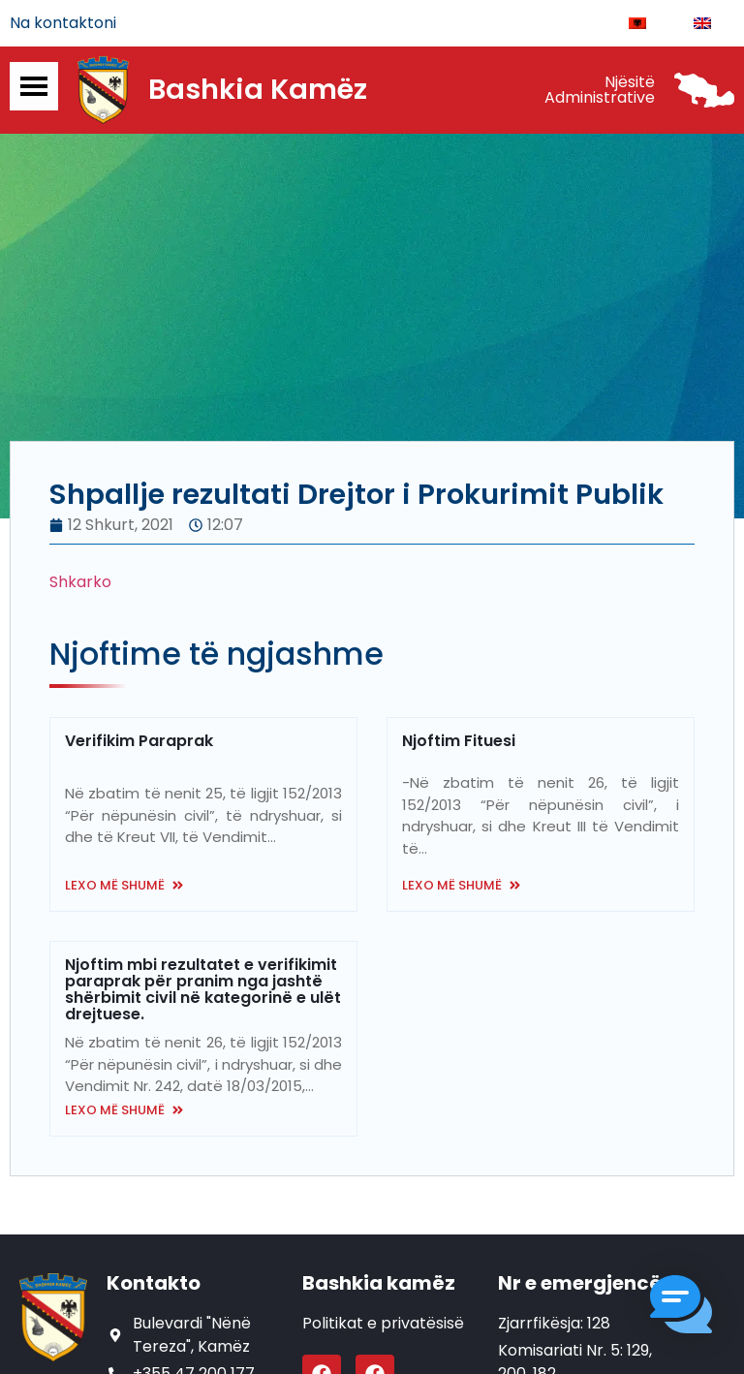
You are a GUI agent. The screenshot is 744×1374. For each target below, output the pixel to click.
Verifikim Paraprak (139, 741)
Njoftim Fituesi (458, 741)
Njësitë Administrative (599, 90)
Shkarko (80, 582)
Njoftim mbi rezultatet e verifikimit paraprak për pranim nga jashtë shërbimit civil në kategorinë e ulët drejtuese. (203, 990)
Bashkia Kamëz (257, 90)
